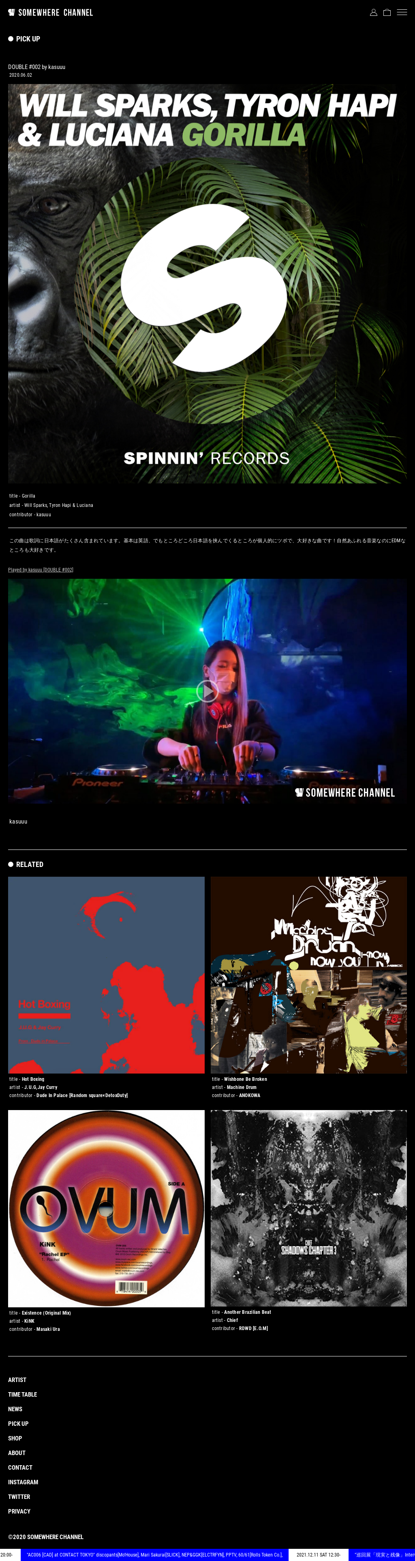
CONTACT (20, 1467)
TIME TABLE (22, 1394)
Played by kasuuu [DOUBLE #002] (40, 570)
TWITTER (19, 1497)
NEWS (15, 1409)
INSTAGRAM (23, 1482)
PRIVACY (19, 1511)
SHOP (15, 1438)
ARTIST (17, 1380)
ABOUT (17, 1453)
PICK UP (18, 1423)
